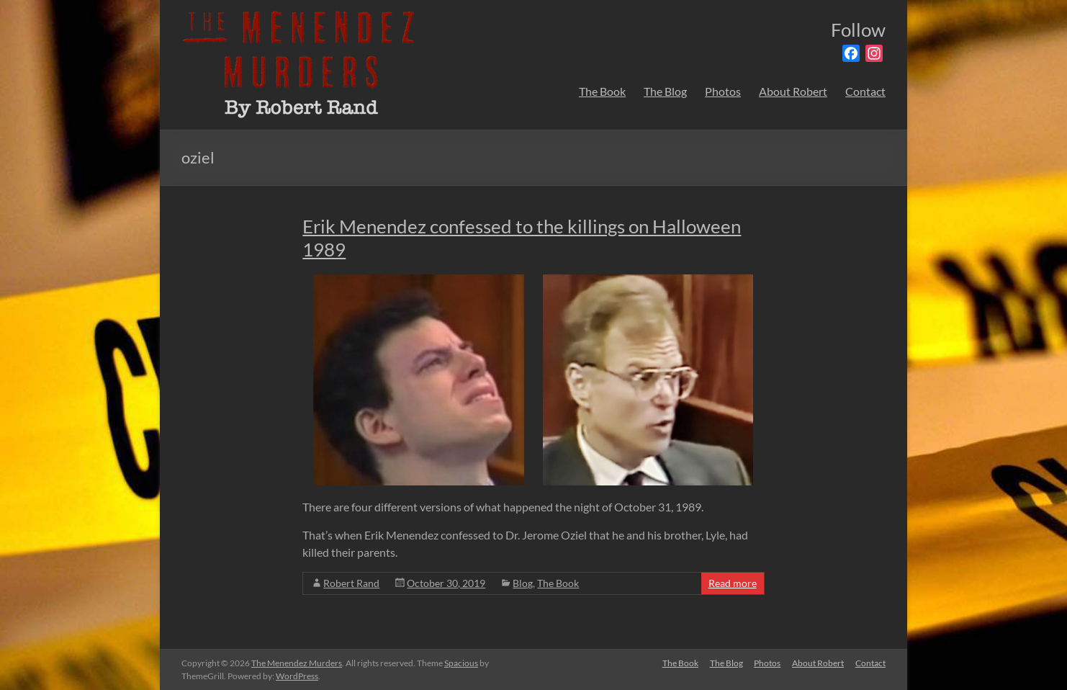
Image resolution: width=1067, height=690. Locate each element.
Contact (865, 91)
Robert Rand (351, 583)
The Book (602, 91)
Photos (723, 91)
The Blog (665, 91)
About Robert (793, 91)
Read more (732, 583)
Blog (523, 583)
